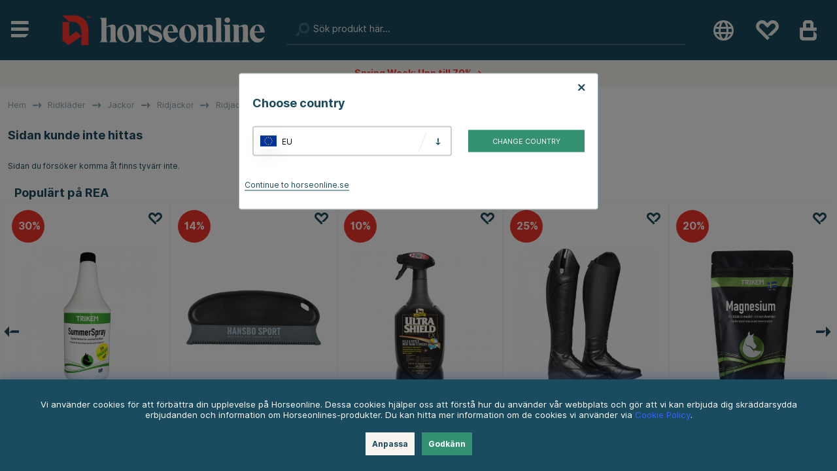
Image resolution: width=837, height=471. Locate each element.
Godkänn (447, 444)
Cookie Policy (663, 415)
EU (287, 141)
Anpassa (390, 444)
